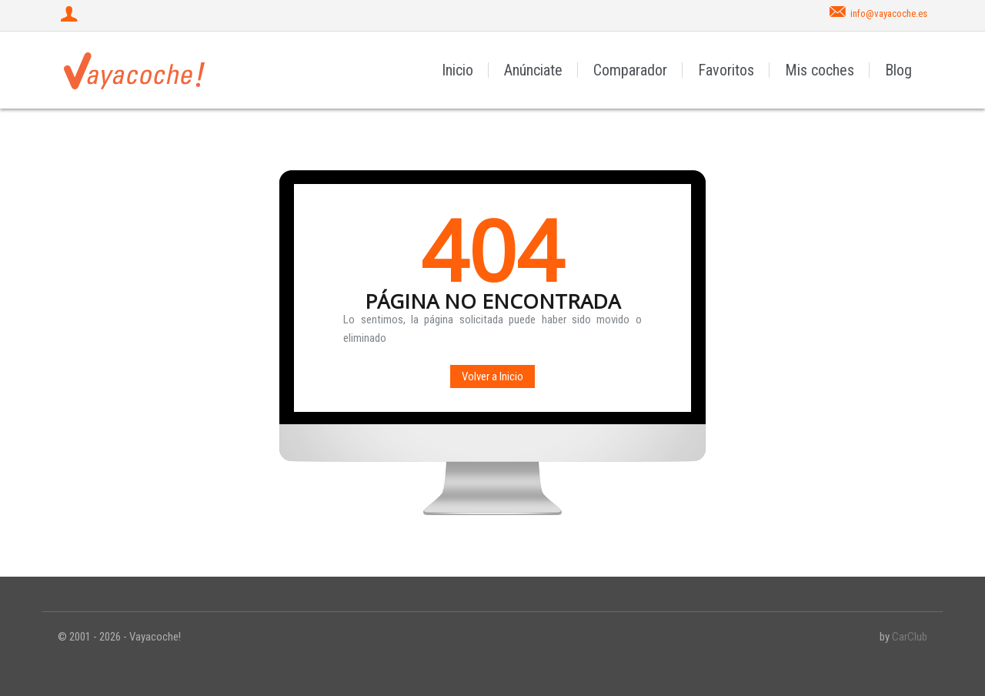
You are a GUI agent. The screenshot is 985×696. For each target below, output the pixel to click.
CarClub (909, 637)
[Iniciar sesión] (71, 15)
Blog (898, 70)
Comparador (630, 70)
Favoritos (726, 70)
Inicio (457, 70)
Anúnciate (533, 70)
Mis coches (819, 70)
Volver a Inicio (492, 376)
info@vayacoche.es (888, 13)
